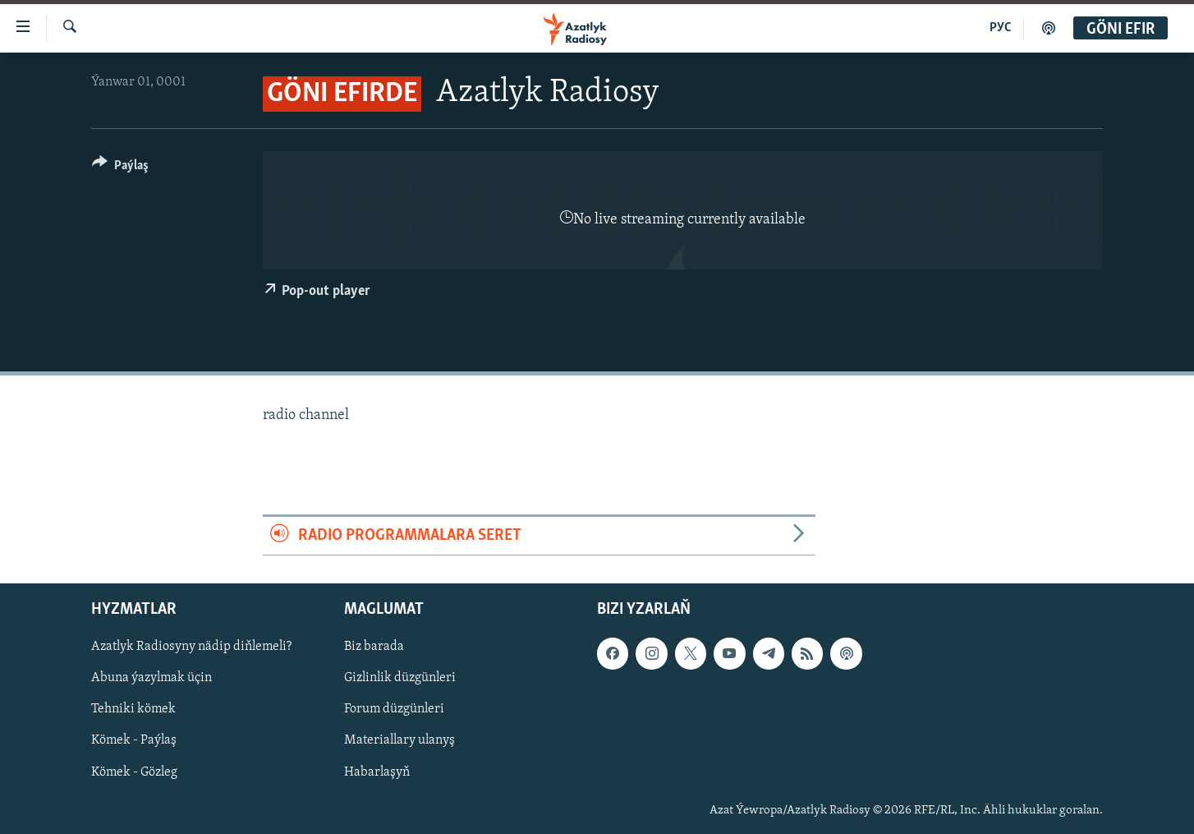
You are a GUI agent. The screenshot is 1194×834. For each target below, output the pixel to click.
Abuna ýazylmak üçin (151, 677)
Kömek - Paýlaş (134, 741)
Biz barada (374, 646)
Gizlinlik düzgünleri (400, 677)
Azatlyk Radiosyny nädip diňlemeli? (191, 646)
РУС (1001, 28)
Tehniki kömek (133, 709)
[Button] (120, 168)
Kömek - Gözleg (134, 772)
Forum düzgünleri (394, 709)
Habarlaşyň (377, 772)
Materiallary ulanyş (399, 741)
